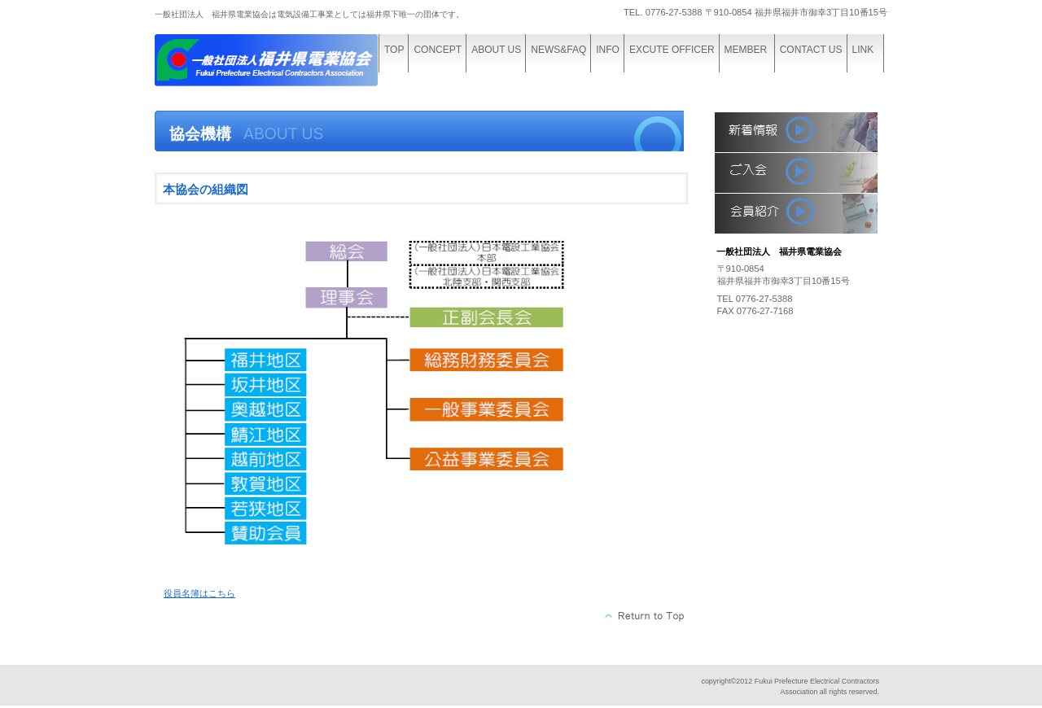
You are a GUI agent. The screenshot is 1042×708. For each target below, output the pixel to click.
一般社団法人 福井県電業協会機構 (277, 63)
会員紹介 (796, 213)
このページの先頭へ (645, 616)
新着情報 (796, 131)
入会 (796, 172)
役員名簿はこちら (199, 593)
